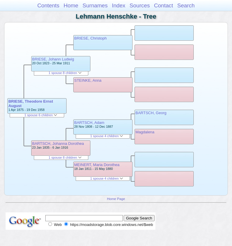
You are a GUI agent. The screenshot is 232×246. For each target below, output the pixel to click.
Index (118, 5)
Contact (163, 5)
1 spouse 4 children (106, 136)
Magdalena (144, 132)
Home (71, 5)
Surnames (94, 5)
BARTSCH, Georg (150, 113)
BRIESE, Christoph (90, 38)
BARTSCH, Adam (89, 122)
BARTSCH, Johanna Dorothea (58, 143)
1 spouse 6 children (40, 115)
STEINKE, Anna (88, 80)
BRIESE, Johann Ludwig (53, 59)
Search (186, 5)
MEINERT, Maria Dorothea (97, 165)
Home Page (116, 199)
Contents (48, 5)
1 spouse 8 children (65, 73)
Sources (140, 5)
